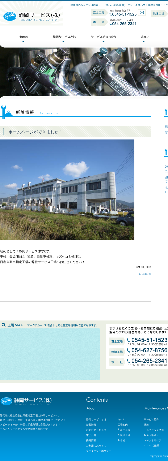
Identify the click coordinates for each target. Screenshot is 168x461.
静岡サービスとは (96, 419)
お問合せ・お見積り (97, 429)
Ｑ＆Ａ (121, 419)
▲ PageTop (144, 273)
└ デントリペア (152, 440)
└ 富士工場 (124, 429)
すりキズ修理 (151, 445)
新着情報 (91, 424)
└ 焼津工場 (124, 435)
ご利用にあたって (96, 445)
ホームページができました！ (35, 132)
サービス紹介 (151, 419)
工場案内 (123, 424)
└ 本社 (121, 440)
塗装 (146, 424)
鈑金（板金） (151, 435)
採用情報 (91, 440)
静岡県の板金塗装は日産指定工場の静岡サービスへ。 (30, 415)
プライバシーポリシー (98, 450)
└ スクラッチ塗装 (154, 429)
